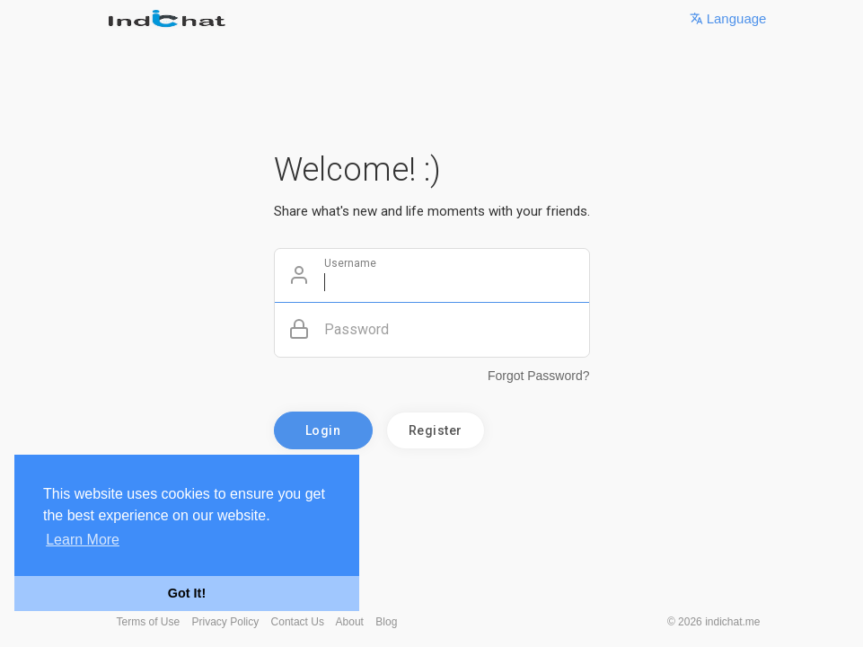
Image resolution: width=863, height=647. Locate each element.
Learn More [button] (82, 539)
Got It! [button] (187, 593)
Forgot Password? (539, 375)
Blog (386, 622)
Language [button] (728, 18)
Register (435, 430)
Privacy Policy (226, 622)
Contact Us (297, 622)
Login (323, 430)
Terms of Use (149, 622)
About (350, 622)
